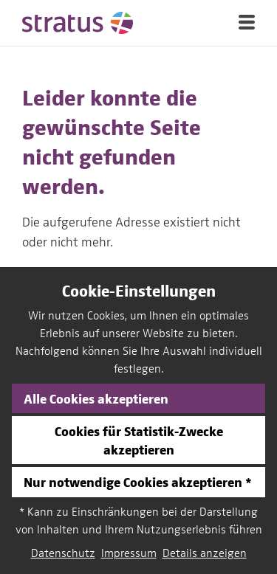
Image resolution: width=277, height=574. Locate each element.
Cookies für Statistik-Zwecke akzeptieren (139, 439)
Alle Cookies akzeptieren (96, 398)
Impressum (129, 553)
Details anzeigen (205, 553)
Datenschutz (63, 553)
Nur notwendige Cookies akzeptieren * (138, 481)
